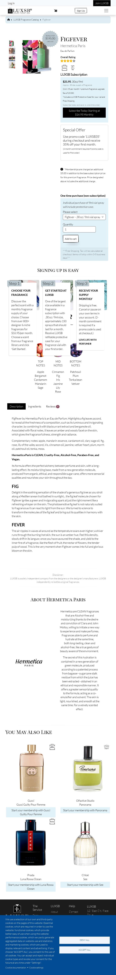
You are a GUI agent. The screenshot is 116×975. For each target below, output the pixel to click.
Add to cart (71, 238)
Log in (11, 3)
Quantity (68, 224)
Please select (70, 212)
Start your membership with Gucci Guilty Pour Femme (30, 812)
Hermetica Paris (72, 45)
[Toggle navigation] (106, 11)
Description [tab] (16, 406)
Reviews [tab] (53, 406)
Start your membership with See (85, 884)
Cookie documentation (15, 967)
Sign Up (81, 10)
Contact (73, 911)
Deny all (84, 940)
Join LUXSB (102, 3)
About (54, 911)
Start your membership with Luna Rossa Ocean (30, 886)
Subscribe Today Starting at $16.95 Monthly (84, 112)
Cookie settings (36, 967)
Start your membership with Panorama (85, 810)
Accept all (84, 950)
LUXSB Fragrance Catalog (26, 19)
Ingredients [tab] (34, 406)
